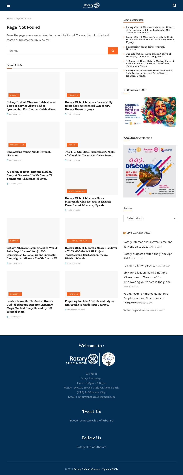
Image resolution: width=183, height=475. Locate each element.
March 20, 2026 (72, 263)
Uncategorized (77, 191)
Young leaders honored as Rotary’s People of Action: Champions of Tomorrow (145, 298)
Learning (74, 294)
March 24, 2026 (14, 160)
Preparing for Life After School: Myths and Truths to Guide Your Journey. (89, 302)
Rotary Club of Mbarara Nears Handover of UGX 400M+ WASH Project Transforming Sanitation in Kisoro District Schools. (91, 253)
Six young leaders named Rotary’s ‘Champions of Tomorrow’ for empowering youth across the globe (147, 277)
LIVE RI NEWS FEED (139, 232)
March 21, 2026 (72, 210)
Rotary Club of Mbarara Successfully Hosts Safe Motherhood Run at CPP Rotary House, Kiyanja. (89, 106)
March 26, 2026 (14, 114)
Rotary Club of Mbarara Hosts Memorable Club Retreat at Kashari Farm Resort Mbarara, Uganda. (88, 202)
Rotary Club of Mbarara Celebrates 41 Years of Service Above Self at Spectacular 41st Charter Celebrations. (31, 106)
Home (10, 18)
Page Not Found (23, 18)
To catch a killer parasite (139, 265)
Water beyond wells (136, 310)
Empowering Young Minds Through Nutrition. (145, 48)
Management (17, 145)
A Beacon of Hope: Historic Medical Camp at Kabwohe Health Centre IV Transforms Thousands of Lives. (29, 175)
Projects (73, 95)
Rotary (14, 95)
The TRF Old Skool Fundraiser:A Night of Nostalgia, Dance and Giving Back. (90, 153)
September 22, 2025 (75, 309)
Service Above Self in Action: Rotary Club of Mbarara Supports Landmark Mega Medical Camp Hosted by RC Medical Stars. (30, 306)
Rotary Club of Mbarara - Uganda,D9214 (96, 469)
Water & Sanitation (79, 241)
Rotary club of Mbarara (91, 447)
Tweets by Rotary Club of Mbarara (91, 420)
